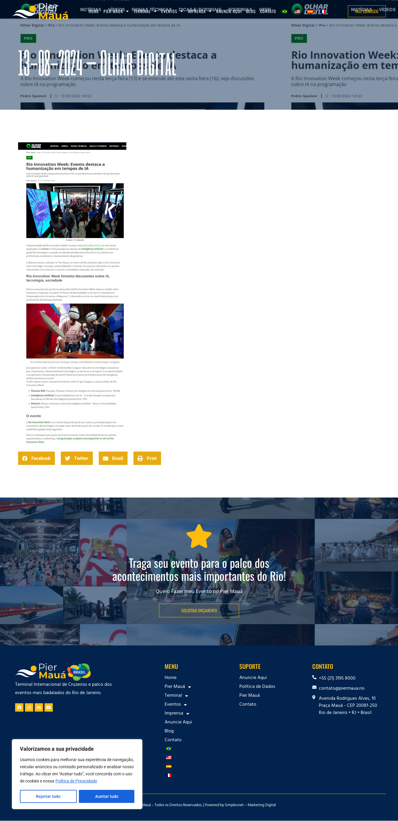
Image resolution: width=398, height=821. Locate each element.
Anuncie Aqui (229, 11)
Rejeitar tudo (48, 796)
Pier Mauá (116, 11)
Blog (251, 11)
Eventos (172, 11)
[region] (77, 774)
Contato (268, 11)
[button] (36, 458)
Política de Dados (257, 687)
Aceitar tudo (106, 796)
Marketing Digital (262, 805)
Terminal (145, 11)
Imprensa (200, 11)
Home (94, 11)
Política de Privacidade (76, 781)
